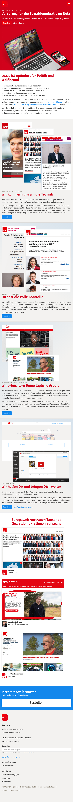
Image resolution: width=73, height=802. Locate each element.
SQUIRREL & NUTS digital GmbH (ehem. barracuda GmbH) (34, 105)
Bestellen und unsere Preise (12, 729)
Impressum (6, 778)
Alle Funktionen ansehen (23, 507)
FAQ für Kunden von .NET (11, 741)
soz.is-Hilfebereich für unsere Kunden (16, 738)
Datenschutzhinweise (28, 752)
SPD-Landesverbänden (53, 102)
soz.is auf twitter (8, 766)
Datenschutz (6, 782)
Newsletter (6, 746)
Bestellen (6, 23)
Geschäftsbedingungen (10, 775)
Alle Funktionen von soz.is (11, 733)
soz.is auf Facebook (9, 762)
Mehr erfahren (18, 23)
